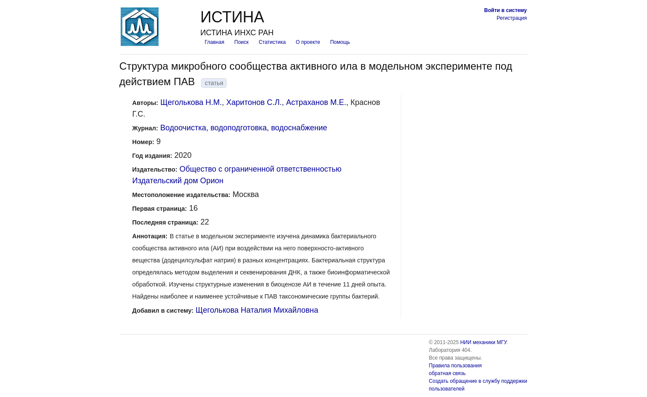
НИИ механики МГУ (483, 342)
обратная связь (447, 373)
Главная (214, 42)
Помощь (340, 42)
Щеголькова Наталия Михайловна (257, 310)
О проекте (308, 42)
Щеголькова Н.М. (191, 102)
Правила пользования (455, 366)
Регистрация (512, 18)
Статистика (272, 42)
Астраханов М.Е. (316, 102)
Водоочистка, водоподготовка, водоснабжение (243, 127)
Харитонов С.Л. (254, 102)
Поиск (241, 42)
